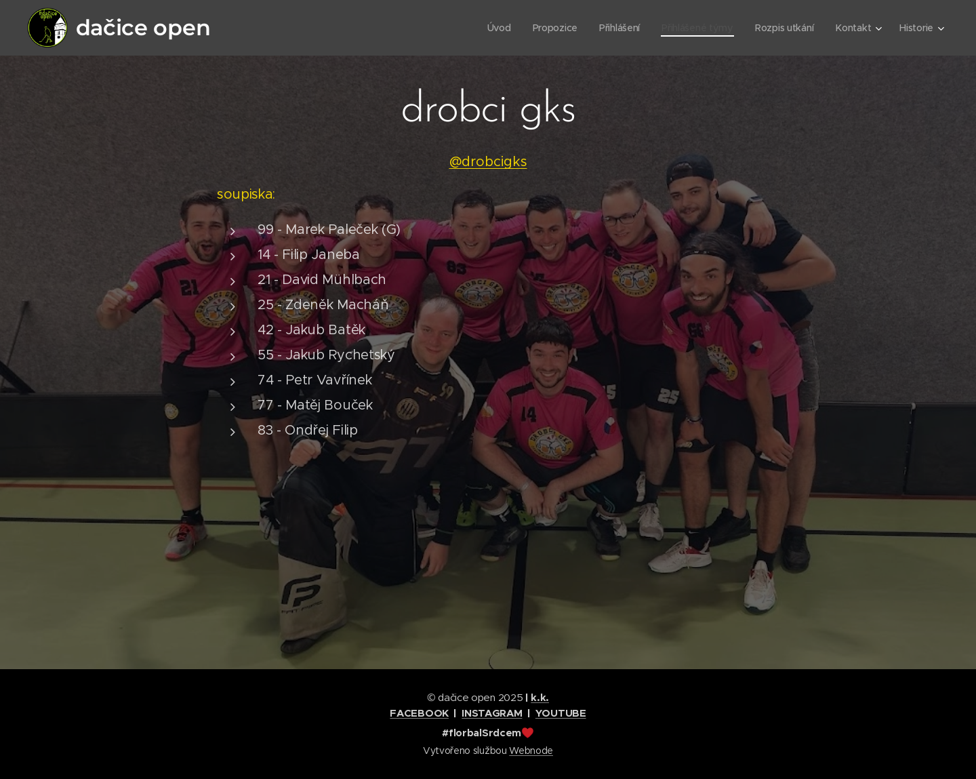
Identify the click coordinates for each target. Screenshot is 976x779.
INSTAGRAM (492, 712)
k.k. (540, 697)
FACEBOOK (419, 712)
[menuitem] (493, 28)
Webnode (531, 750)
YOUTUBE (560, 712)
